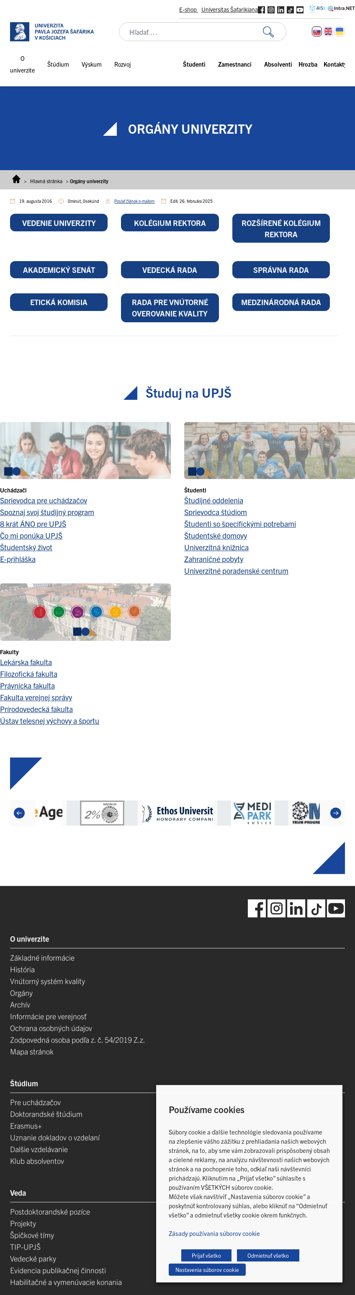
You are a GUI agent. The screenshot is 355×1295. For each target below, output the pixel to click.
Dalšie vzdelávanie (39, 1149)
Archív (20, 1004)
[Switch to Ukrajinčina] (339, 31)
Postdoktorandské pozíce (50, 1211)
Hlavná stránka (46, 181)
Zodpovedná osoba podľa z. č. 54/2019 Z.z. (77, 1039)
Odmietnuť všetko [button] (268, 1255)
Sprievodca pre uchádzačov (43, 500)
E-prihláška (18, 559)
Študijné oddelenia (213, 500)
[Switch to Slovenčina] (317, 31)
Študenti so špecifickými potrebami (240, 523)
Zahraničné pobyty (213, 559)
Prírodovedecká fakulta (36, 709)
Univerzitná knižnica (216, 547)
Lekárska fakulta (26, 662)
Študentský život (26, 547)
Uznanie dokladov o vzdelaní (55, 1137)
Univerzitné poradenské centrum (236, 570)
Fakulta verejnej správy (36, 697)
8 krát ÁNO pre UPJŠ (33, 523)
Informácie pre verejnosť (48, 1016)
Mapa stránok (32, 1051)
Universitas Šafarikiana (229, 9)
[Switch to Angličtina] (328, 31)
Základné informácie (42, 957)
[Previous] (19, 813)
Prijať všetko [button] (206, 1255)
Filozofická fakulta (28, 674)
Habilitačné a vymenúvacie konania (66, 1282)
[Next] (335, 813)
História (22, 969)
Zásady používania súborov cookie (214, 1233)
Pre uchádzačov (35, 1102)
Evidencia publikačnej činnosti (58, 1270)
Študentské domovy (215, 535)
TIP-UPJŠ (25, 1246)
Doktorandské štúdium (46, 1114)
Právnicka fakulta (27, 685)
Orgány (21, 992)
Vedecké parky (33, 1258)
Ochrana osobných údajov (51, 1028)
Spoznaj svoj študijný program (47, 512)
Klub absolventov (37, 1161)
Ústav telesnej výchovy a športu (49, 720)
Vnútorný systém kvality (47, 981)
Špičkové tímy (32, 1235)
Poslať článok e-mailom (134, 201)
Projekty (23, 1223)
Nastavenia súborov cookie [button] (207, 1269)
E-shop (188, 9)
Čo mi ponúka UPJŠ (31, 535)
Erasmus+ (26, 1125)
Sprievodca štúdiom (215, 512)
